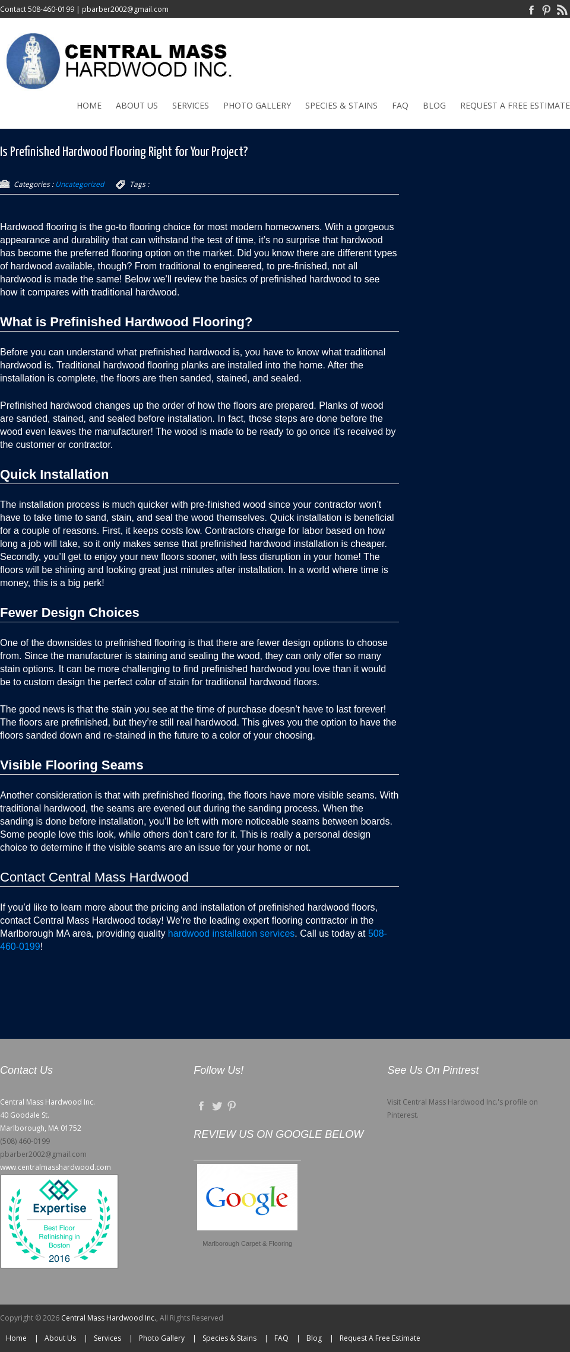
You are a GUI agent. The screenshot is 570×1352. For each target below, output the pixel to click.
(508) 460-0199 (25, 1141)
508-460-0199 (51, 9)
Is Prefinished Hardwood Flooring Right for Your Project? (124, 152)
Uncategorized (79, 184)
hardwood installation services (231, 933)
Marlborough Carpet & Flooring (247, 1243)
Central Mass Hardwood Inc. (108, 1318)
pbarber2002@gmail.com (125, 9)
